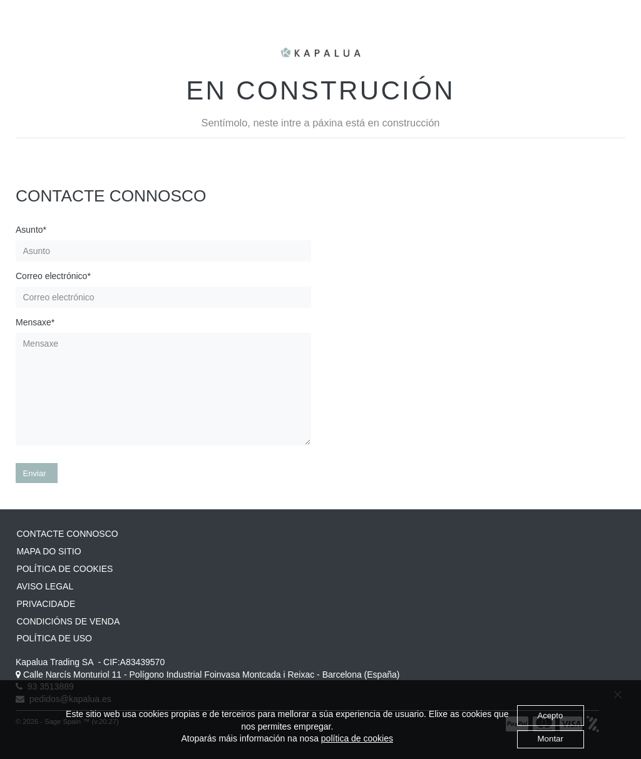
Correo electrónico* (53, 276)
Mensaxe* (35, 322)
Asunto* (31, 230)
